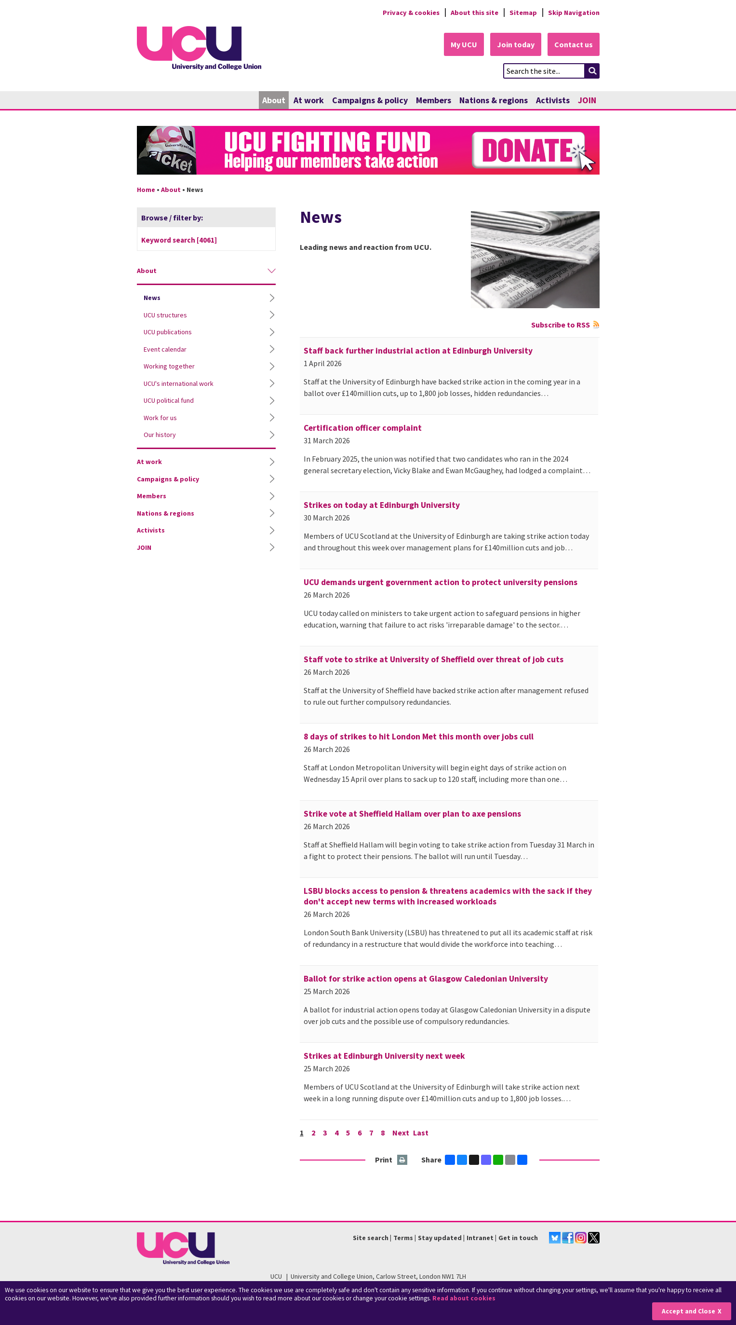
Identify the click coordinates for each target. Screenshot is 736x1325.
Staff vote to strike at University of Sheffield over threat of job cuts (433, 659)
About (273, 100)
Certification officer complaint (363, 428)
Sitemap (523, 12)
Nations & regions (493, 100)
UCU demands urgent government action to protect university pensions (440, 582)
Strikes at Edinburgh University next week (384, 1056)
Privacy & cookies (411, 12)
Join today (516, 44)
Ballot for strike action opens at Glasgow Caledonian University (426, 978)
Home (146, 189)
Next (400, 1132)
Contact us (573, 44)
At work (309, 100)
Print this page (402, 1160)
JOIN (587, 100)
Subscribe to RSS (560, 324)
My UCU (464, 44)
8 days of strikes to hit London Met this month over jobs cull (419, 736)
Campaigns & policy (370, 100)
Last (420, 1132)
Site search (370, 1237)
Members (433, 100)
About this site (474, 12)
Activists (553, 100)
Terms (403, 1237)
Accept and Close (688, 1311)
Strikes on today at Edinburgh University (382, 505)
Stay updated (440, 1237)
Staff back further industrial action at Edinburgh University (418, 350)
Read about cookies (463, 1298)
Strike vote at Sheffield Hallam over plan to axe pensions (412, 813)
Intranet (480, 1237)
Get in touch (518, 1237)
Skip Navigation (574, 12)
